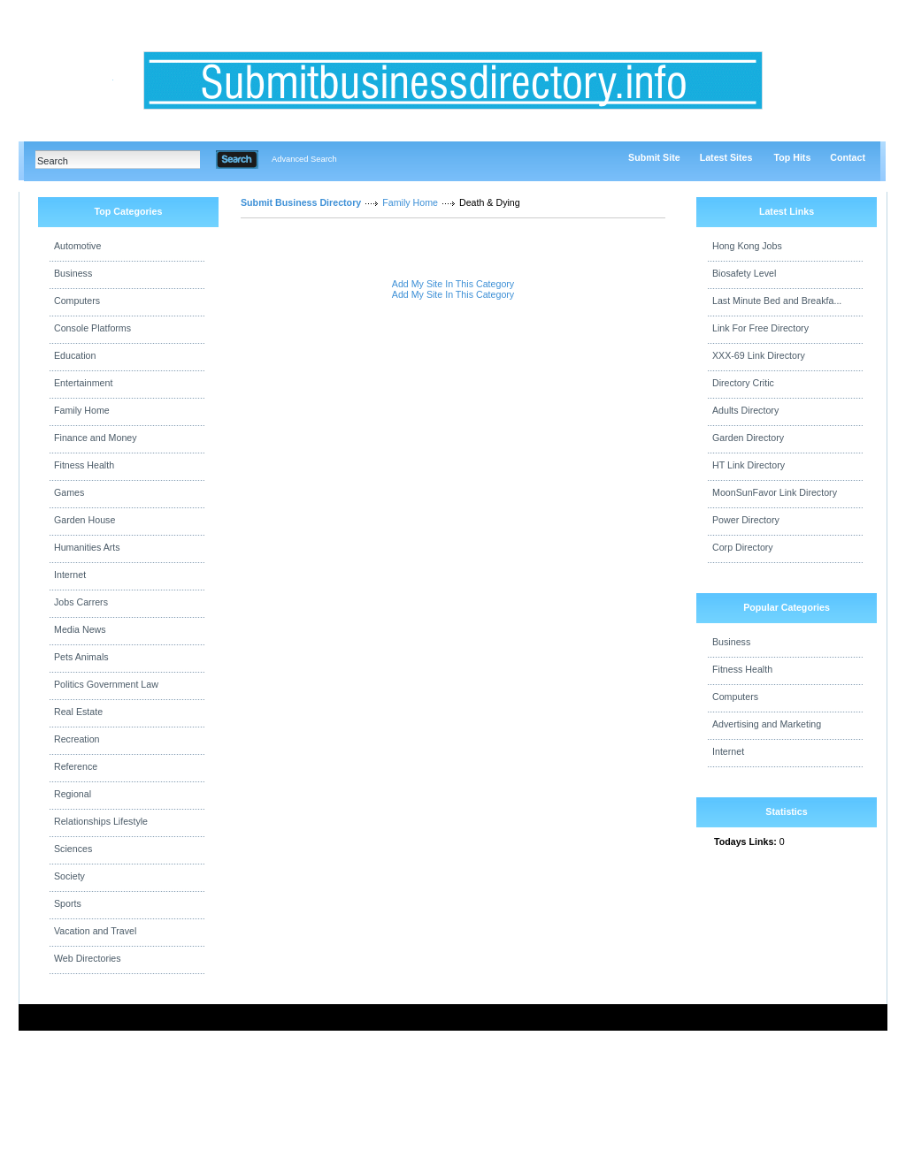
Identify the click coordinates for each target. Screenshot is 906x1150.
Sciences (73, 848)
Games (69, 492)
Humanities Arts (87, 547)
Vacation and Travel (95, 930)
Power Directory (745, 519)
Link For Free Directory (760, 328)
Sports (67, 903)
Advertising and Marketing (766, 724)
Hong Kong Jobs (747, 245)
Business (73, 273)
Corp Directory (742, 547)
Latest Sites (726, 157)
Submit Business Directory (301, 202)
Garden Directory (748, 437)
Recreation (77, 739)
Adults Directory (745, 410)
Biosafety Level (744, 273)
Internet (70, 574)
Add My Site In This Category (453, 283)
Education (75, 355)
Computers (77, 300)
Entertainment (83, 382)
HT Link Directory (748, 465)
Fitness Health (84, 465)
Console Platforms (92, 328)
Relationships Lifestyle (101, 821)
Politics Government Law (106, 684)
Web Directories (87, 958)
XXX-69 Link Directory (758, 355)
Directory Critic (743, 382)
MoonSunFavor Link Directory (774, 492)
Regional (72, 793)
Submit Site (654, 157)
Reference (75, 766)
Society (69, 876)
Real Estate (78, 711)
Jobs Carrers (81, 602)
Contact (847, 157)
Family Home (82, 410)
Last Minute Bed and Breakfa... (776, 300)
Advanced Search (304, 159)
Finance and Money (95, 437)
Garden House (84, 519)
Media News (80, 629)
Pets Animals (81, 656)
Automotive (77, 245)
